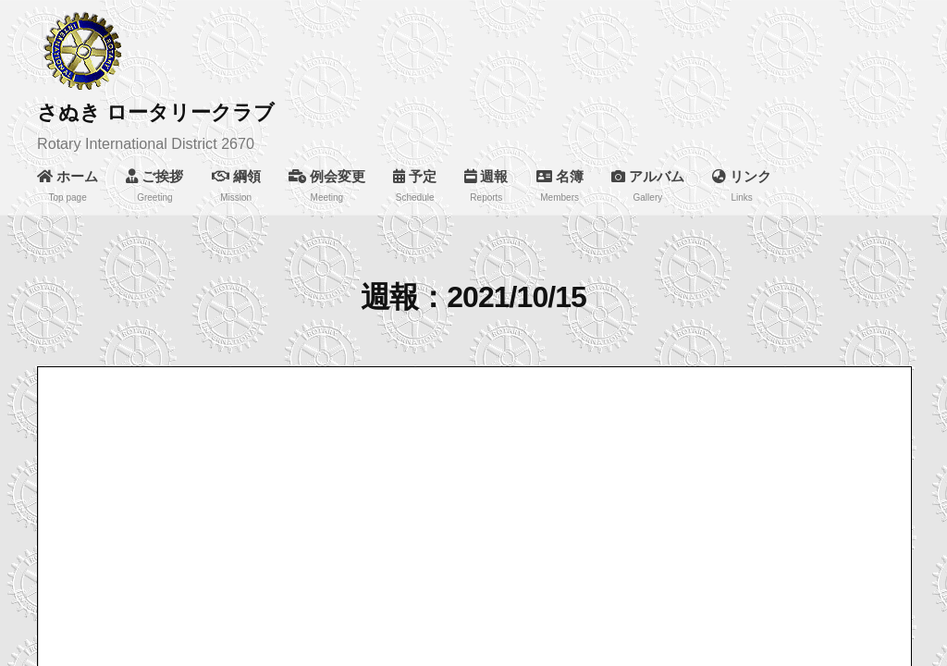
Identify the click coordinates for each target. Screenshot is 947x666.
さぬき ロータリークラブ (156, 112)
